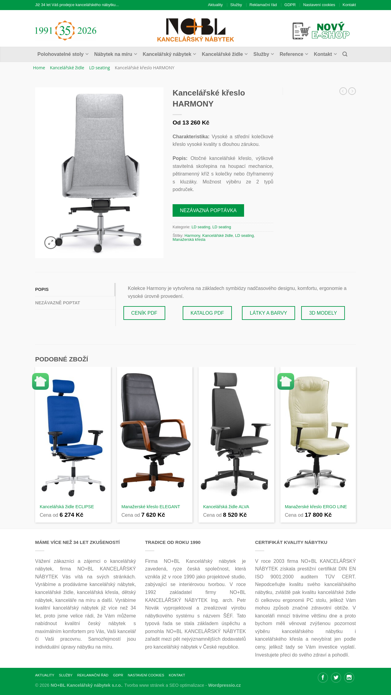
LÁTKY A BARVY (268, 313)
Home (39, 68)
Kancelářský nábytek (167, 54)
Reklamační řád (263, 4)
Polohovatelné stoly (61, 54)
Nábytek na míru (113, 54)
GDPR (290, 4)
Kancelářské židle (222, 54)
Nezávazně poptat (57, 302)
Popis (42, 289)
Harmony (192, 235)
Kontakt (349, 4)
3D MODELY (323, 313)
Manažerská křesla (189, 239)
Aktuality (215, 4)
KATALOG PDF (207, 313)
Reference (291, 54)
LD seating (99, 68)
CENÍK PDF (144, 313)
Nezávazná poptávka (208, 210)
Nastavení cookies (319, 4)
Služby (236, 4)
